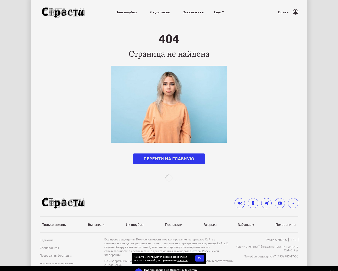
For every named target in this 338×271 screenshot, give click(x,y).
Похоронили (285, 217)
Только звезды (54, 217)
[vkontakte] (240, 196)
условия (182, 253)
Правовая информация (56, 248)
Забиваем (246, 217)
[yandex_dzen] (293, 196)
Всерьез (210, 217)
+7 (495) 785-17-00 (285, 249)
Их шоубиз (135, 217)
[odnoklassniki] (253, 196)
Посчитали (173, 217)
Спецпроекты (49, 241)
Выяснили (96, 217)
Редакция (46, 233)
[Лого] (63, 12)
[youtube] (280, 196)
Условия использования (57, 256)
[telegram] (266, 196)
